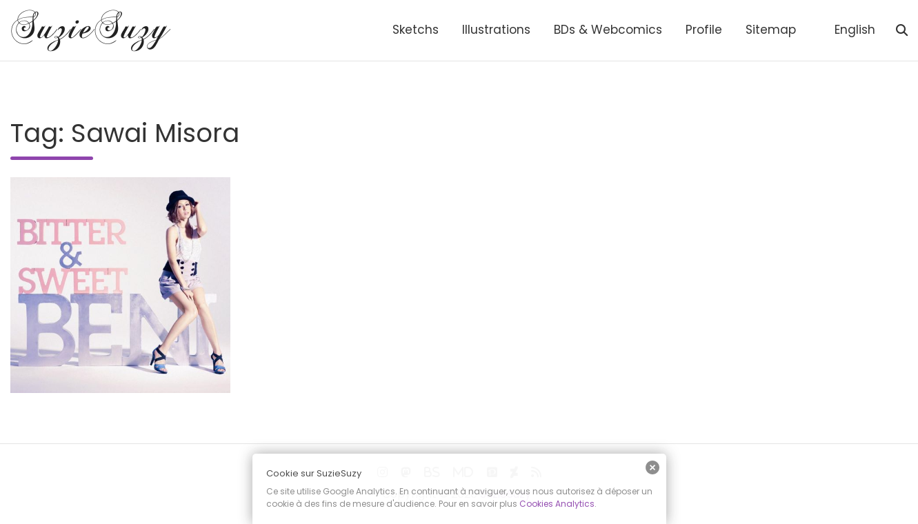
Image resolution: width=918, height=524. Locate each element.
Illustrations (496, 29)
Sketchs (415, 29)
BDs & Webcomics (608, 29)
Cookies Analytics (557, 504)
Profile (704, 29)
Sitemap (771, 29)
